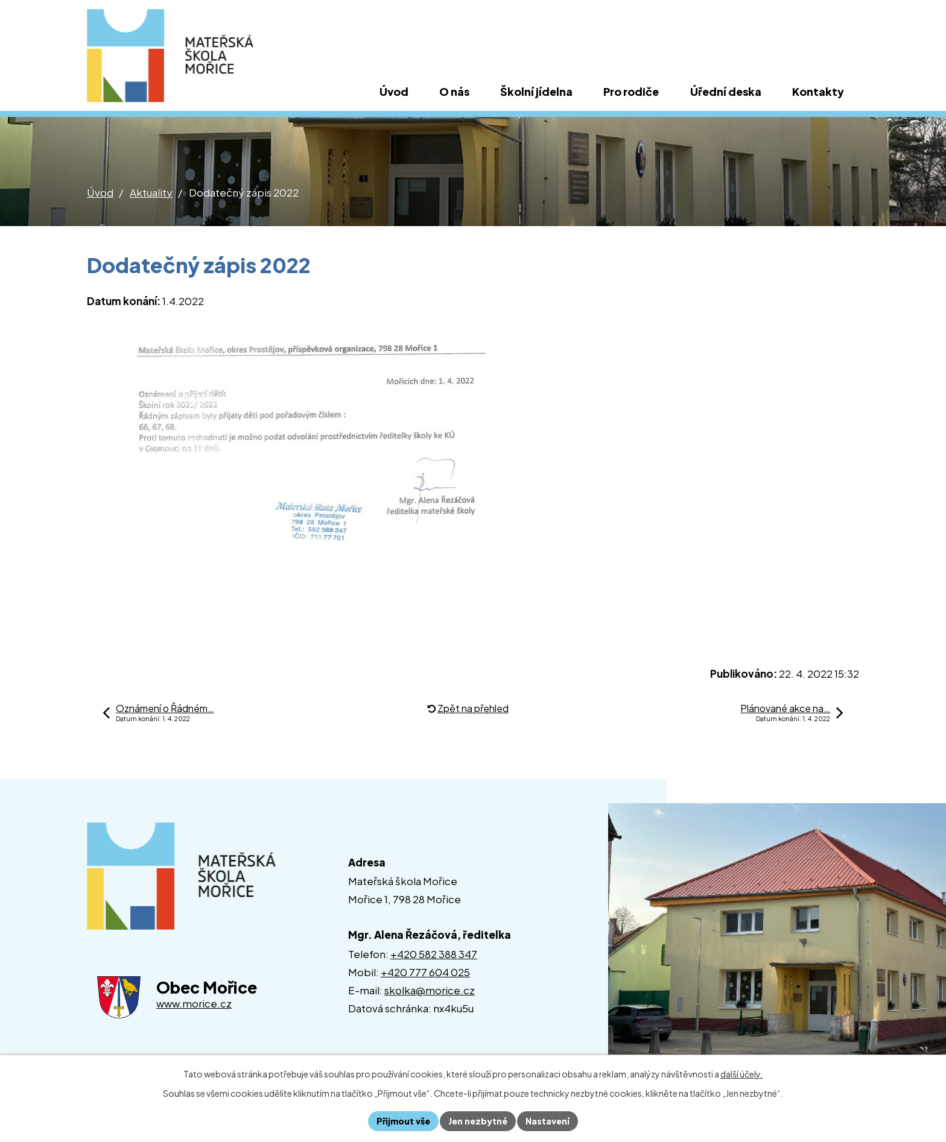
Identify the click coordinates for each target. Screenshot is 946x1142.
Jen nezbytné (477, 1120)
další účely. (741, 1073)
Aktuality (151, 192)
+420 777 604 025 (425, 972)
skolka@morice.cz (429, 990)
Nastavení (547, 1120)
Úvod (100, 192)
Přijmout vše (403, 1120)
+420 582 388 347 (433, 954)
